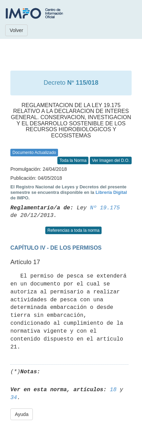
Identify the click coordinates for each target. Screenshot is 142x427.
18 (113, 390)
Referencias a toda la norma (73, 230)
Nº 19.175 (105, 208)
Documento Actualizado (34, 152)
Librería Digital (111, 192)
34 (13, 398)
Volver (16, 30)
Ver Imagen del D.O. (111, 160)
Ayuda (21, 414)
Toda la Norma (72, 160)
